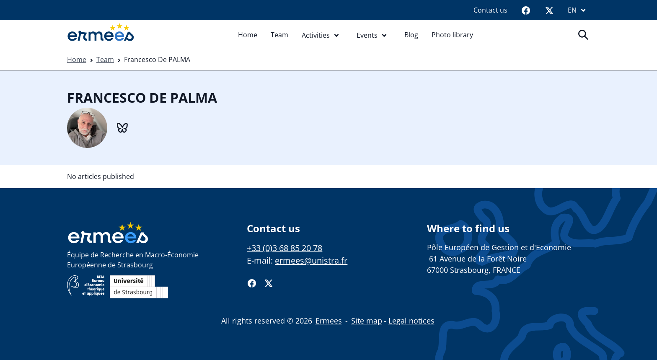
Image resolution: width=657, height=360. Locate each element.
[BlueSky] (122, 127)
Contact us (490, 10)
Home (247, 34)
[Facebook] (526, 10)
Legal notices (411, 321)
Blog (411, 34)
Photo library (452, 34)
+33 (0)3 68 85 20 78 (284, 248)
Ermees (329, 321)
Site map (366, 321)
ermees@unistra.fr (311, 260)
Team (279, 34)
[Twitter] (549, 10)
